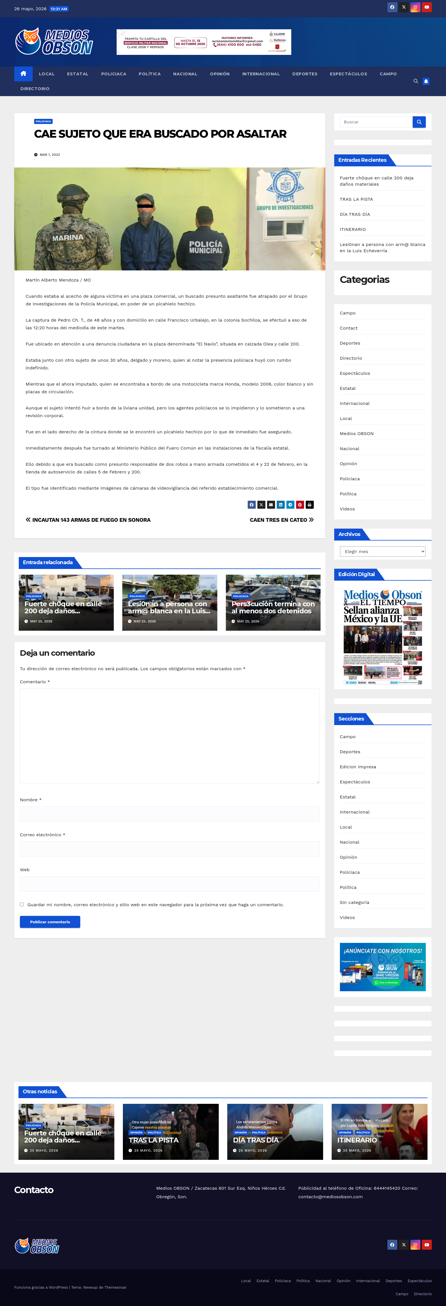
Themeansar (115, 1287)
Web (25, 869)
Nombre (31, 799)
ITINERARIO (353, 229)
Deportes (304, 73)
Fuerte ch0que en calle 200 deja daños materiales (63, 611)
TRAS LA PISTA (356, 199)
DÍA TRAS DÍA (355, 214)
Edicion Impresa (358, 766)
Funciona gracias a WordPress (41, 1287)
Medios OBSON (357, 433)
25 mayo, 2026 (44, 1150)
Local (47, 73)
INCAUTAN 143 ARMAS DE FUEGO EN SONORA (88, 520)
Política (150, 73)
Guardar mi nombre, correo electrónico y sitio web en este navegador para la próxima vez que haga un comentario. (155, 904)
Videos (347, 509)
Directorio (34, 88)
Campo (388, 73)
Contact (349, 328)
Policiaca (114, 73)
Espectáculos (348, 73)
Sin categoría (354, 902)
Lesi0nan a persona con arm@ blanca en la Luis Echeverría (167, 611)
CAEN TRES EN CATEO (282, 520)
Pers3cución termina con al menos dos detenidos (273, 607)
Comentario (35, 681)
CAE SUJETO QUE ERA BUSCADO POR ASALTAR (161, 133)
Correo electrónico (42, 834)
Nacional (185, 73)
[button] (416, 81)
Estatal (78, 73)
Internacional (261, 73)
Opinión (220, 73)
